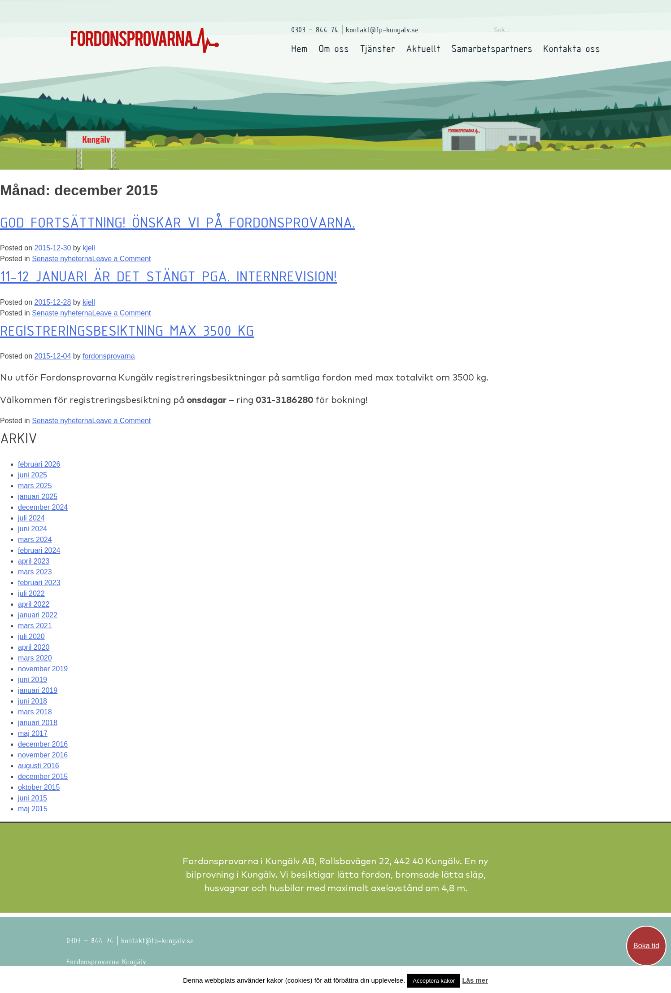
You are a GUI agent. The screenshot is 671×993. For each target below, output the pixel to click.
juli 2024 (31, 518)
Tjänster (377, 48)
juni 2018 (32, 701)
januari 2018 (37, 722)
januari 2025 (37, 496)
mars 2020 (35, 658)
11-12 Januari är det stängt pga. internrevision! (168, 276)
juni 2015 (32, 798)
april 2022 (33, 604)
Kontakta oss (571, 48)
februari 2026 (39, 464)
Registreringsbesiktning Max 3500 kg (127, 330)
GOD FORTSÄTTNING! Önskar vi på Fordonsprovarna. (177, 222)
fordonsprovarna (109, 356)
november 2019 (43, 669)
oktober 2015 (39, 787)
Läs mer (475, 980)
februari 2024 (39, 550)
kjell (89, 248)
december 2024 (43, 507)
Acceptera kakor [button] (434, 980)
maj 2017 (33, 733)
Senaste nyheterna (62, 258)
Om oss (333, 48)
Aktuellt (423, 48)
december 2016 (43, 744)
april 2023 (33, 561)
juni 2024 (32, 529)
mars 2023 (35, 572)
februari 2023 (39, 582)
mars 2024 (35, 539)
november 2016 (43, 755)
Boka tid (646, 945)
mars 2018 (35, 712)
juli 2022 (31, 593)
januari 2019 (37, 690)
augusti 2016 (38, 766)
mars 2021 (35, 626)
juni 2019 (32, 679)
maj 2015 (33, 809)
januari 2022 (37, 615)
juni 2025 (32, 475)
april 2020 (33, 647)
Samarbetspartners (491, 48)
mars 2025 (35, 486)
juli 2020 (31, 636)
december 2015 (43, 776)
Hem (299, 48)
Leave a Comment (121, 258)
